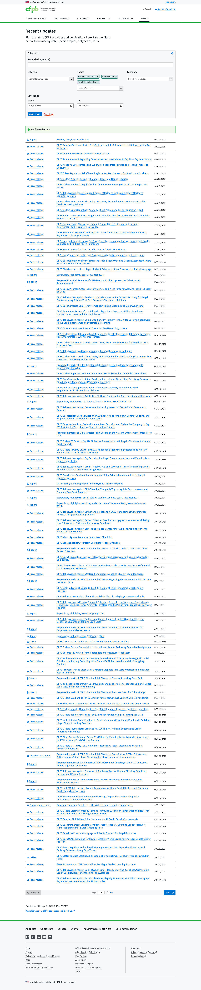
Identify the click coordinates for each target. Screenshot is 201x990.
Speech (32, 282)
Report (32, 139)
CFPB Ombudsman (126, 929)
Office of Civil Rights (84, 963)
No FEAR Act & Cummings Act (88, 967)
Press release (35, 146)
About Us (31, 929)
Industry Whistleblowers (97, 929)
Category (32, 72)
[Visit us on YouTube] (44, 936)
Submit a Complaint (165, 9)
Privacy (29, 952)
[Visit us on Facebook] (27, 936)
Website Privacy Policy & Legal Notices (43, 956)
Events (74, 929)
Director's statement (39, 755)
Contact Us (46, 929)
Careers (61, 929)
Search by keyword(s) (39, 59)
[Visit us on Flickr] (50, 936)
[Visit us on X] (33, 936)
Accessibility (80, 959)
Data (28, 959)
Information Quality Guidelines (39, 967)
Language (132, 72)
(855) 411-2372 (170, 2)
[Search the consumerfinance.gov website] (147, 9)
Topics (80, 72)
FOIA (28, 948)
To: (78, 100)
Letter (31, 641)
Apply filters (34, 114)
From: (31, 100)
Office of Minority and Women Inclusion (92, 948)
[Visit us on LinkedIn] (39, 936)
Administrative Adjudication (87, 952)
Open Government (34, 963)
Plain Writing (81, 956)
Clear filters (49, 114)
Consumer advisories (39, 805)
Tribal (78, 971)
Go (111, 892)
